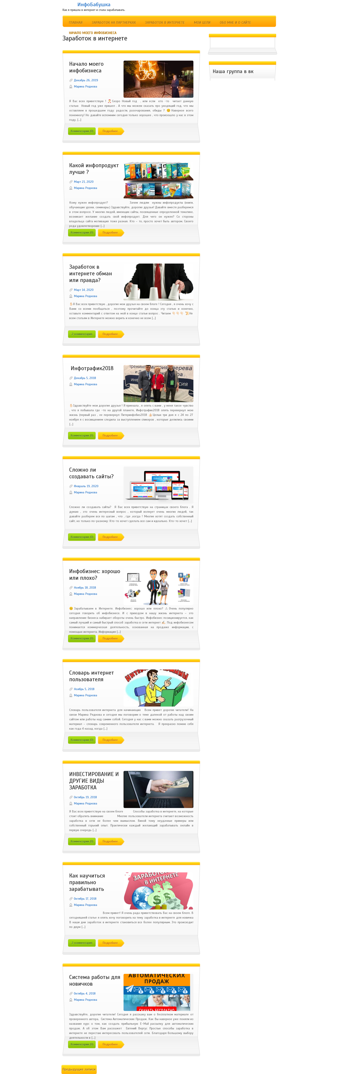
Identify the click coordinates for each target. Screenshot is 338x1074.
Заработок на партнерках (114, 22)
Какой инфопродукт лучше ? (94, 168)
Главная (76, 22)
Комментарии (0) (82, 131)
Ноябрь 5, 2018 (84, 689)
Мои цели (202, 22)
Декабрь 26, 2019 (86, 80)
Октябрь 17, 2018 (85, 899)
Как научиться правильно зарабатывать (87, 882)
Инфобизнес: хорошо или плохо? (94, 574)
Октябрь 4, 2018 (85, 993)
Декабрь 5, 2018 (85, 378)
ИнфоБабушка (93, 4)
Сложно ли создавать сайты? (91, 473)
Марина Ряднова (85, 86)
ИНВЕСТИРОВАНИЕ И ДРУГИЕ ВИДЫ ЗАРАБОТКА (94, 781)
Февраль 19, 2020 (86, 486)
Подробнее (110, 131)
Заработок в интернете (165, 22)
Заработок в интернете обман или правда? (90, 274)
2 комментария (82, 334)
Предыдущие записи (79, 1069)
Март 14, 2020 (84, 290)
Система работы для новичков (94, 980)
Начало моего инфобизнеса (92, 33)
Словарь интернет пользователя (91, 676)
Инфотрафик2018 (91, 368)
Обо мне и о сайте (235, 22)
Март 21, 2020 (84, 182)
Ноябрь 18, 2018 (85, 588)
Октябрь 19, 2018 (85, 797)
